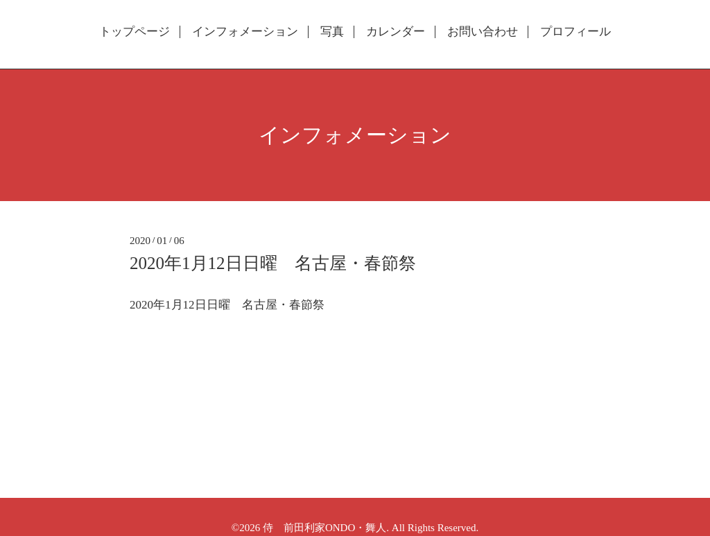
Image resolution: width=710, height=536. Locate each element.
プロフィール (575, 32)
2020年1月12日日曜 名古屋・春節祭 (273, 263)
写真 (332, 32)
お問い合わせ (482, 32)
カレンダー (395, 32)
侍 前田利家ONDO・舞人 (324, 527)
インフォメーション (245, 32)
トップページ (134, 32)
